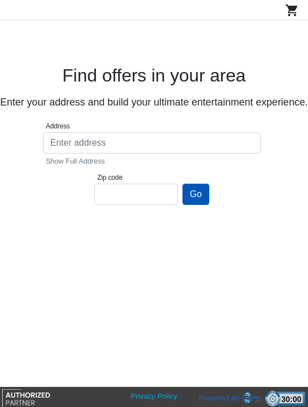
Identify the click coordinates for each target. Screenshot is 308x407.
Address (58, 126)
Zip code (109, 177)
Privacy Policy (154, 396)
